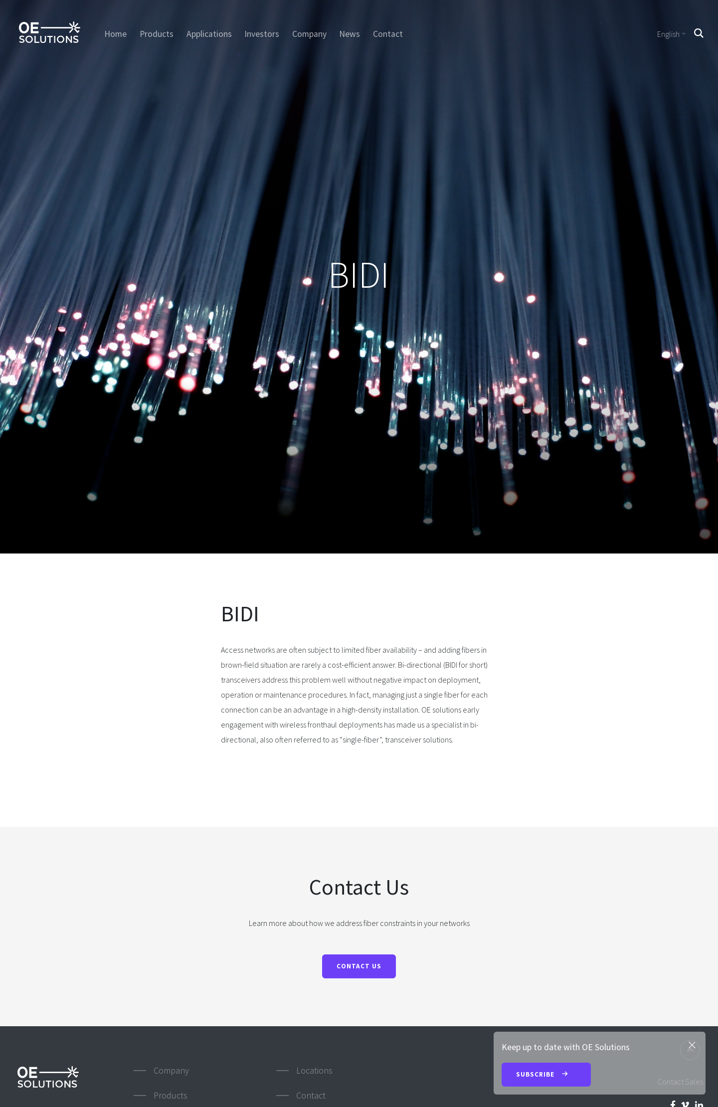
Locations (314, 1070)
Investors (261, 33)
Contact (388, 33)
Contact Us (359, 966)
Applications (209, 33)
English (668, 34)
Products (157, 33)
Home (115, 33)
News (349, 33)
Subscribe (546, 1075)
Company (309, 33)
